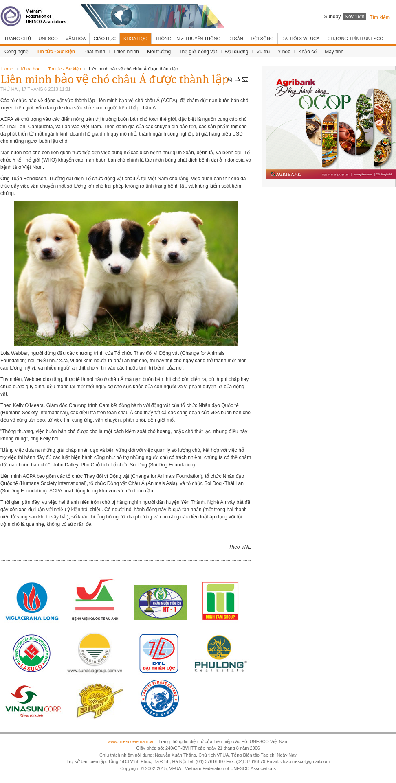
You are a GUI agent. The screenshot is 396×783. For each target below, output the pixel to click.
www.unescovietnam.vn (131, 741)
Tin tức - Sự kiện (64, 68)
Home (7, 68)
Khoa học (30, 68)
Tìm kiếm (380, 17)
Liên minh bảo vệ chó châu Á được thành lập (114, 79)
